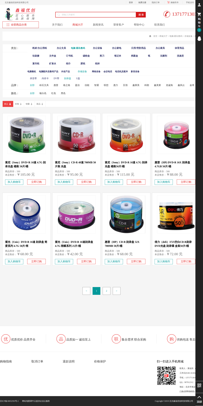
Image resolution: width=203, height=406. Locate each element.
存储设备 (188, 36)
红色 (53, 93)
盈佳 (77, 85)
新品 (38, 104)
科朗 (146, 85)
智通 (96, 85)
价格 (17, 104)
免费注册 (142, 2)
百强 (125, 85)
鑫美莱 (157, 85)
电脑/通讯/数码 (176, 36)
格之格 (66, 85)
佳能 (87, 85)
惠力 (115, 85)
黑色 (63, 93)
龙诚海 (169, 85)
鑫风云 (181, 85)
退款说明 (69, 361)
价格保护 (100, 361)
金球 (192, 85)
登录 (131, 2)
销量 (28, 104)
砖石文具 (44, 85)
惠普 (56, 85)
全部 (32, 85)
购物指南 (6, 361)
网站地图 (25, 401)
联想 (106, 85)
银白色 (42, 93)
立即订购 (36, 181)
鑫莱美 (136, 85)
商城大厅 (163, 36)
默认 (6, 104)
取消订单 (37, 361)
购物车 (174, 2)
